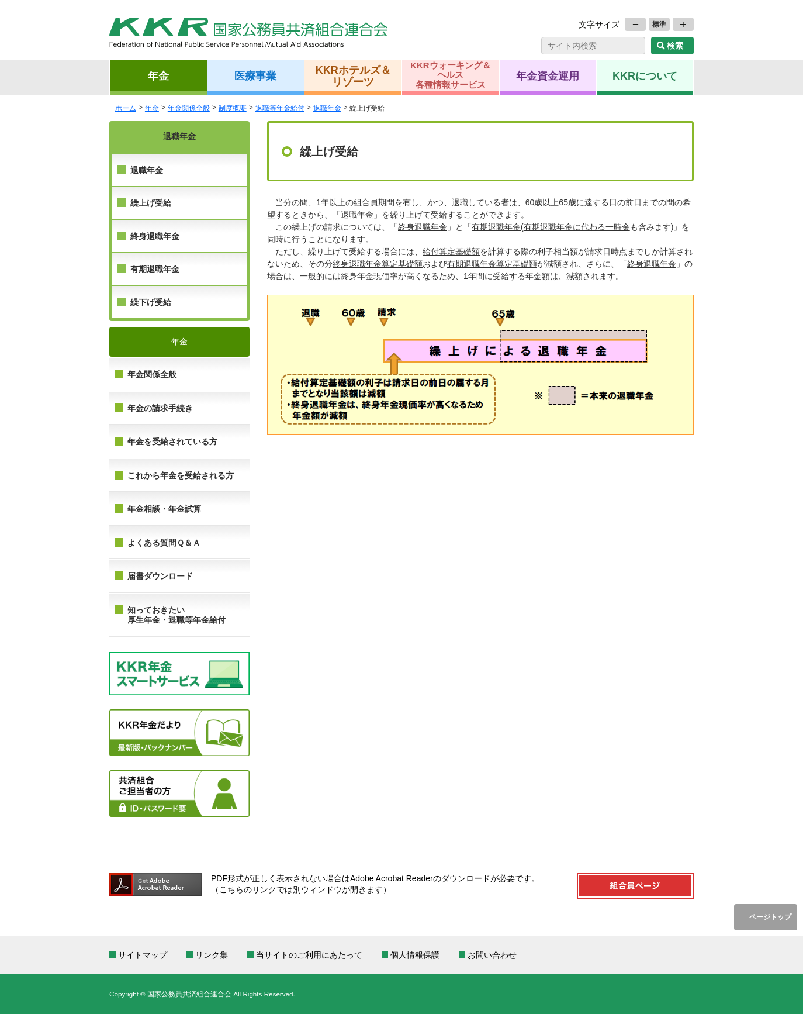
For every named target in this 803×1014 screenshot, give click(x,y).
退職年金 (146, 170)
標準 (659, 24)
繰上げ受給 (150, 203)
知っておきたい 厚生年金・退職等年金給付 (176, 615)
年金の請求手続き (160, 408)
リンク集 (211, 955)
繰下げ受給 (150, 302)
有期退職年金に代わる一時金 (577, 227)
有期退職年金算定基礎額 (492, 264)
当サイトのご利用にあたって (309, 955)
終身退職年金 (154, 236)
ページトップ (770, 916)
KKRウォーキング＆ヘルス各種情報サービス (450, 75)
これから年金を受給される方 (180, 475)
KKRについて (644, 75)
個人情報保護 (414, 955)
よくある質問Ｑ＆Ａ (163, 543)
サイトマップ (142, 955)
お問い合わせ (492, 955)
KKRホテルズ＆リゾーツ (353, 75)
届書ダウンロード (160, 576)
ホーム (125, 108)
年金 (158, 75)
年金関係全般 (151, 374)
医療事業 (255, 75)
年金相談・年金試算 (164, 509)
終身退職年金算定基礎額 (378, 264)
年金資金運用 (547, 75)
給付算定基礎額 (451, 251)
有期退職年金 (154, 269)
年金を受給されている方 (172, 441)
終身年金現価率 (369, 276)
